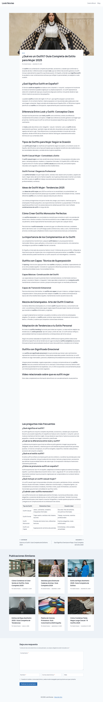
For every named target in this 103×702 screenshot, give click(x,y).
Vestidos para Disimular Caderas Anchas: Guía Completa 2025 (50, 583)
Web (65, 675)
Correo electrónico (48, 675)
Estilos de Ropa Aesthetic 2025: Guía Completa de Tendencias (21, 620)
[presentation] (22, 568)
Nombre (23, 675)
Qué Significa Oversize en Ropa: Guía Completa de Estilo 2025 (68, 542)
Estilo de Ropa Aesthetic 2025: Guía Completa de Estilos (79, 583)
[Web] (73, 675)
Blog (98, 3)
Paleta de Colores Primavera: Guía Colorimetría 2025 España (51, 620)
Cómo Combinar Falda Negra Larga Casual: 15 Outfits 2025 (79, 620)
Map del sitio (58, 697)
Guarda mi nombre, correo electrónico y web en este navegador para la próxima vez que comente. (48, 679)
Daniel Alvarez (27, 64)
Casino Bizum (91, 3)
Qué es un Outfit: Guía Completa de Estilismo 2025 (35, 542)
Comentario (24, 653)
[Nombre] (30, 675)
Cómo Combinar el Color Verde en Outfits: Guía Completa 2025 (21, 583)
